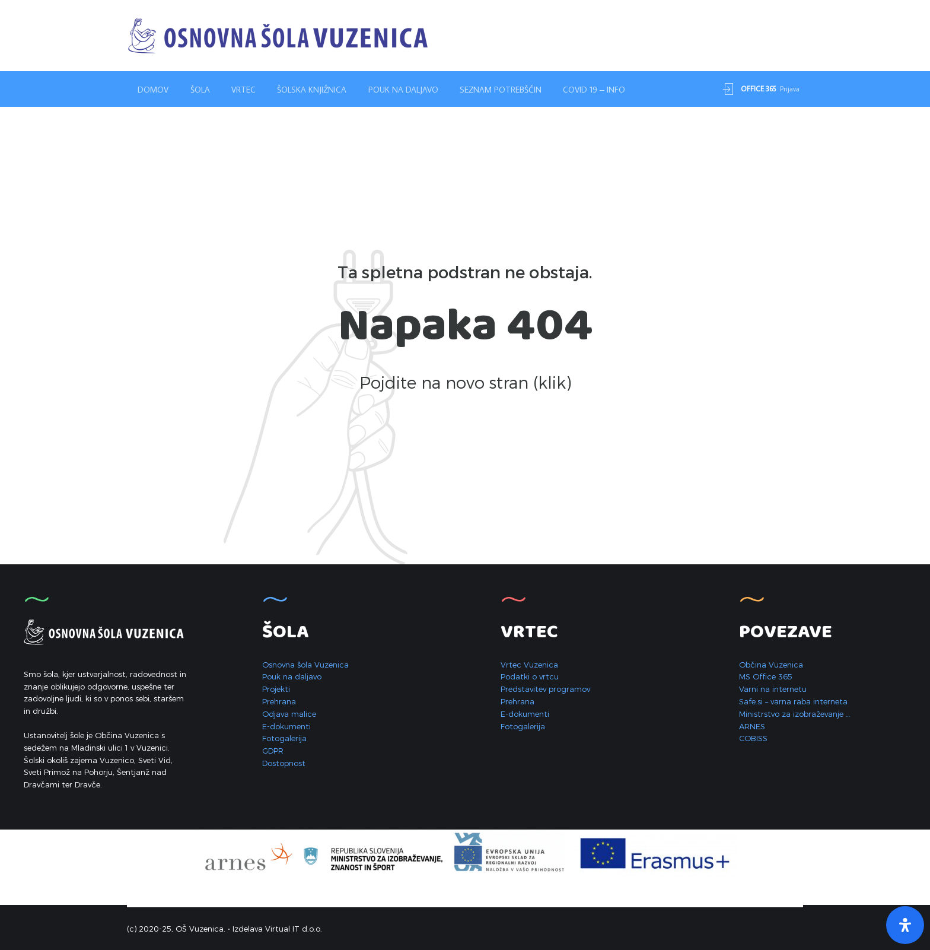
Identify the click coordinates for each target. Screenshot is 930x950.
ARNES (752, 726)
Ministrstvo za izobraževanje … (794, 714)
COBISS (753, 738)
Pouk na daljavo (403, 89)
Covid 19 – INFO (594, 89)
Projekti (276, 689)
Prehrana (279, 701)
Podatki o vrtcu (530, 676)
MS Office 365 (765, 676)
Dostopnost (283, 763)
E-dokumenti (286, 726)
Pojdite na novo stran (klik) (465, 382)
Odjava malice (289, 714)
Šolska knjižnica (311, 89)
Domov (153, 89)
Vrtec (243, 89)
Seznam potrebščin (501, 89)
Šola (200, 89)
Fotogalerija (284, 738)
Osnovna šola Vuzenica (305, 664)
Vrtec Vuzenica (529, 664)
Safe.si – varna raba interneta (793, 701)
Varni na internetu (773, 689)
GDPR (273, 750)
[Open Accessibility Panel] (905, 925)
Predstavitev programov (545, 689)
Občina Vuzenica (771, 664)
